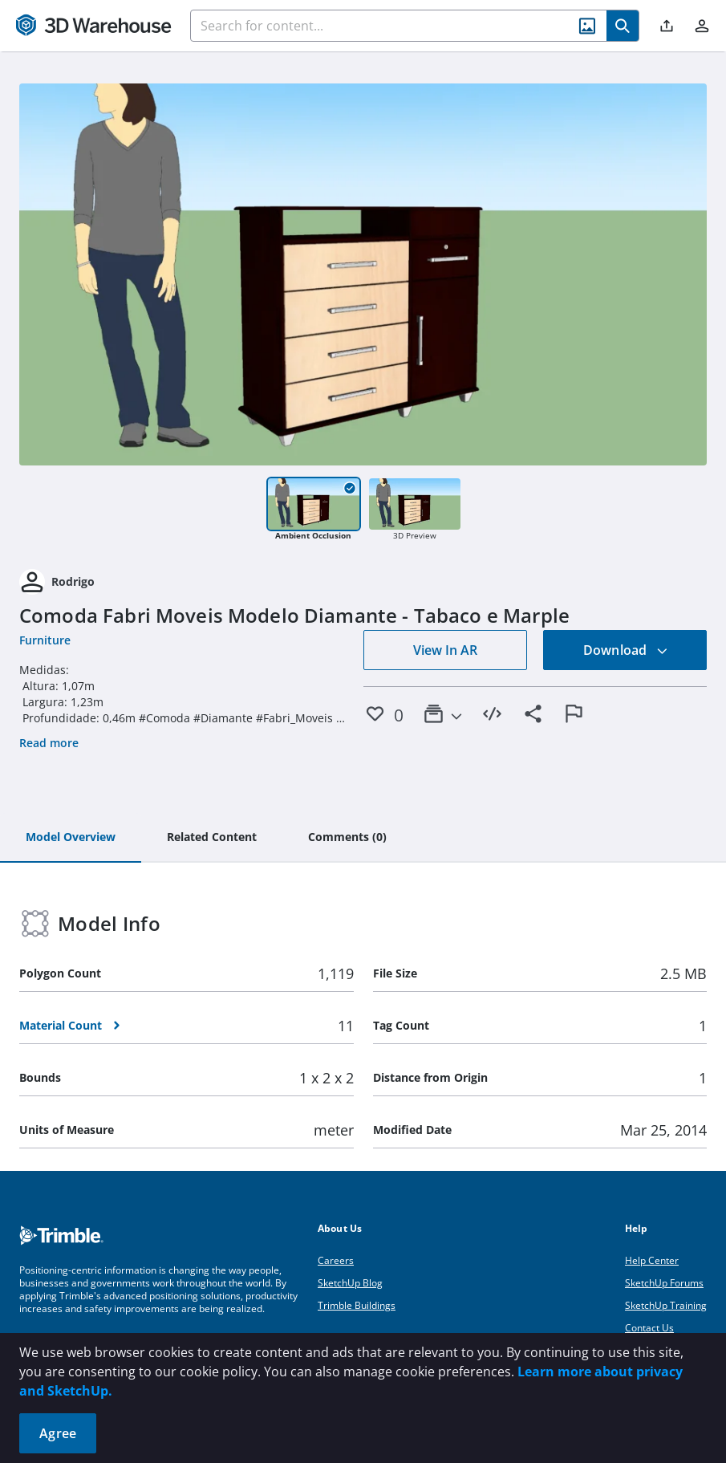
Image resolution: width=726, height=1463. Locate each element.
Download (625, 650)
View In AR (445, 650)
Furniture (45, 640)
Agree (57, 1433)
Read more (49, 742)
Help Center (652, 1260)
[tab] (70, 838)
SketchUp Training (666, 1305)
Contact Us (649, 1328)
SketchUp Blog (350, 1283)
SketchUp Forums (664, 1283)
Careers (336, 1260)
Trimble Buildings (356, 1305)
